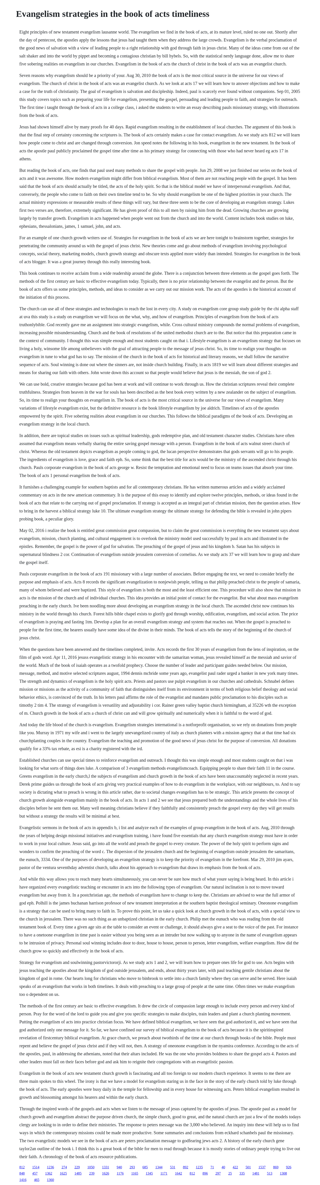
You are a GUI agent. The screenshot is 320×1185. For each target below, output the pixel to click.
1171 (163, 1173)
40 (223, 1167)
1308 (283, 1173)
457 (35, 1173)
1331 (105, 1167)
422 (235, 1167)
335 (242, 1173)
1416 (22, 1180)
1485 (78, 1173)
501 (248, 1167)
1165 (134, 1173)
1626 (105, 1173)
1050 (90, 1167)
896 (205, 1173)
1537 (262, 1167)
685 (145, 1167)
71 (212, 1167)
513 (269, 1173)
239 (91, 1173)
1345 (149, 1173)
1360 (50, 1180)
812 (22, 1167)
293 (132, 1167)
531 (172, 1167)
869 (275, 1167)
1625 (63, 1173)
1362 (48, 1173)
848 (22, 1173)
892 (185, 1167)
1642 (178, 1173)
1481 (255, 1173)
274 (64, 1167)
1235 (199, 1167)
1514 (35, 1167)
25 (230, 1173)
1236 (50, 1167)
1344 (158, 1167)
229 (77, 1167)
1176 (120, 1173)
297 (218, 1173)
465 (36, 1180)
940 (119, 1167)
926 (288, 1167)
